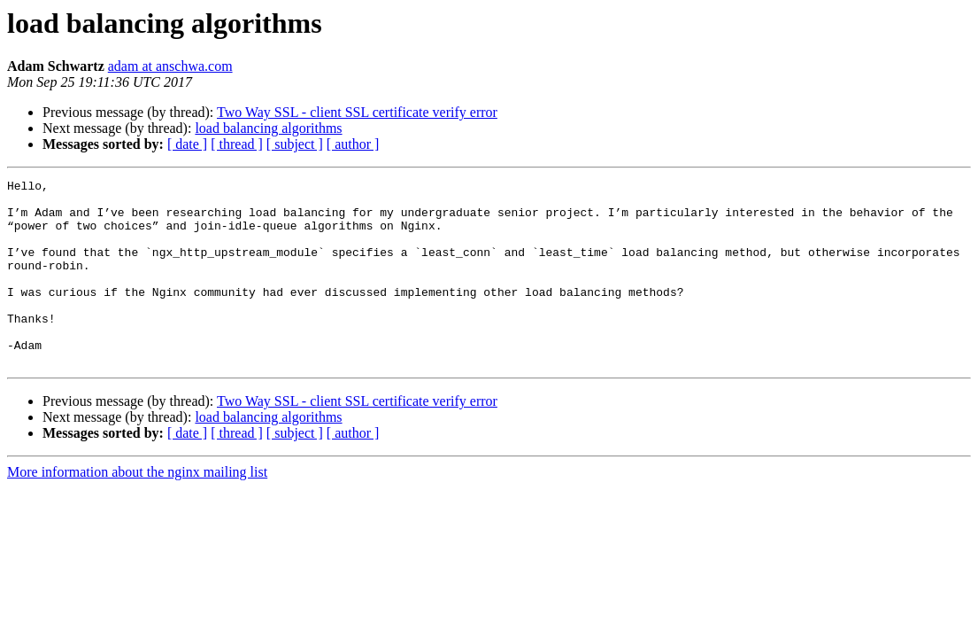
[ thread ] (237, 144)
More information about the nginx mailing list (137, 509)
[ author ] (353, 144)
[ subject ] (294, 144)
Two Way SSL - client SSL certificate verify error (357, 112)
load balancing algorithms (268, 128)
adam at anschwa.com (170, 66)
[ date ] (187, 144)
